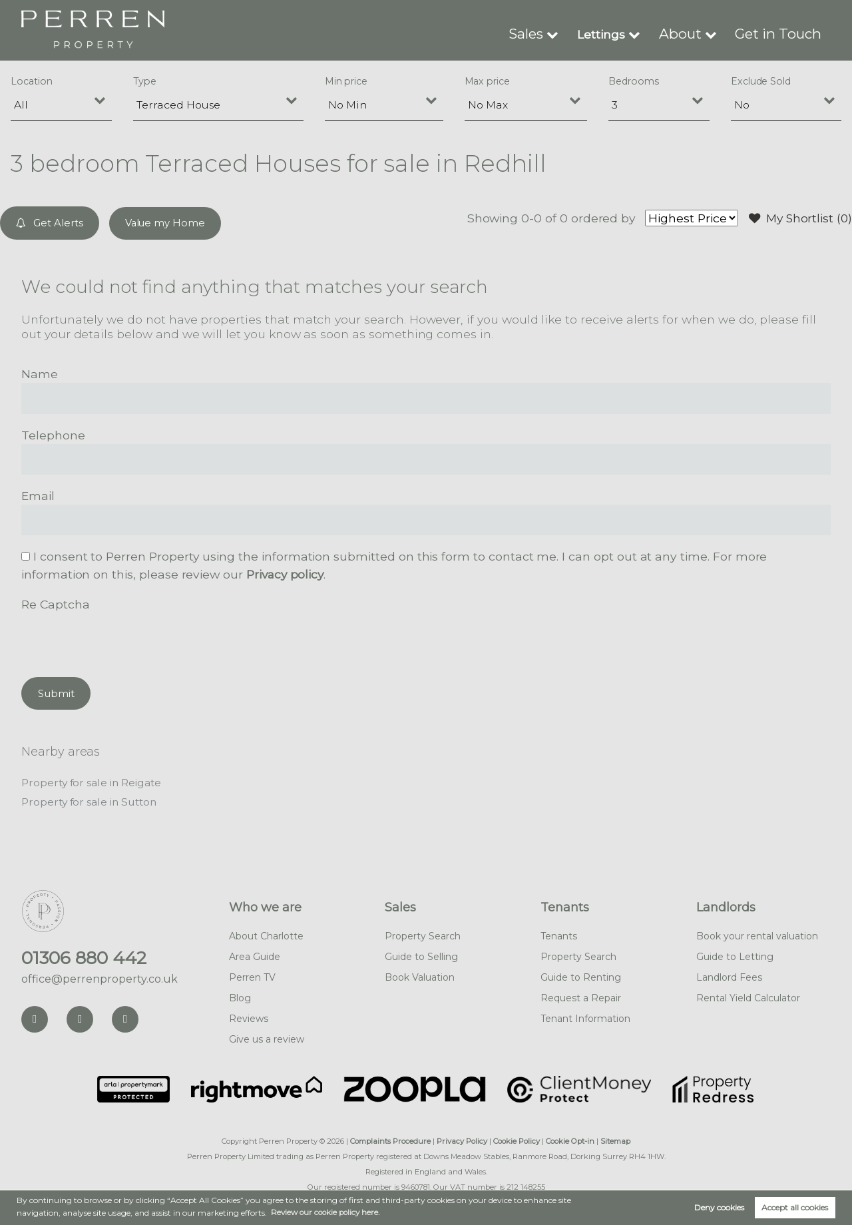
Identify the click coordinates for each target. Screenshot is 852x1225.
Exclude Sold (761, 81)
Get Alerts (50, 223)
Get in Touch (783, 34)
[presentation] (122, 638)
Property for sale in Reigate (93, 782)
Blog (240, 997)
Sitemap (615, 1139)
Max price (488, 81)
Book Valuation (420, 976)
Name (39, 373)
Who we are (265, 906)
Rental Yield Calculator (748, 997)
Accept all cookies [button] (794, 1207)
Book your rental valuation (757, 935)
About (694, 34)
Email (38, 495)
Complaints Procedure (390, 1139)
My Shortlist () (799, 218)
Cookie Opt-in (570, 1139)
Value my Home (166, 222)
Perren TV (252, 976)
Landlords (725, 906)
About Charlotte (266, 935)
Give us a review (266, 1038)
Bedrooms (633, 81)
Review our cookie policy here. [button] (328, 1212)
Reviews (248, 1017)
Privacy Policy (462, 1139)
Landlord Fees (729, 976)
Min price (346, 81)
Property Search (423, 935)
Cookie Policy (516, 1139)
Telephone (53, 434)
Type (144, 81)
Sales (544, 34)
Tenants (564, 906)
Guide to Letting (734, 955)
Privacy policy (286, 574)
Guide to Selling (421, 955)
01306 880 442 (83, 956)
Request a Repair (580, 997)
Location (32, 81)
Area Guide (254, 955)
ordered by (598, 218)
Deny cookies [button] (719, 1207)
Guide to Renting (580, 976)
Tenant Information (585, 1017)
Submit (56, 692)
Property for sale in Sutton (91, 800)
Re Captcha (55, 604)
